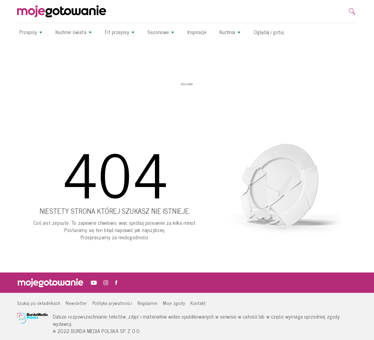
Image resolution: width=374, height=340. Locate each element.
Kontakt (198, 303)
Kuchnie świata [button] (74, 32)
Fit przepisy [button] (120, 32)
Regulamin (147, 303)
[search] (352, 11)
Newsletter (76, 303)
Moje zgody (174, 303)
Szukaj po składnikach (38, 303)
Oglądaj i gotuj (269, 32)
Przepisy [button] (31, 32)
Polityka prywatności (112, 303)
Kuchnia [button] (230, 32)
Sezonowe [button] (160, 32)
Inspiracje (197, 32)
